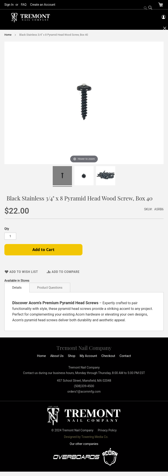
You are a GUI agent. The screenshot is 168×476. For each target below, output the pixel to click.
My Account (88, 356)
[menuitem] (31, 27)
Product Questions (49, 287)
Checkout (108, 356)
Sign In (9, 4)
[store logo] (30, 17)
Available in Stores (16, 280)
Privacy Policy (107, 430)
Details (17, 287)
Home (7, 34)
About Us (56, 356)
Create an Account (42, 4)
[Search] (148, 8)
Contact (125, 356)
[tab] (17, 287)
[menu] (84, 27)
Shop (71, 356)
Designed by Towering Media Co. (86, 437)
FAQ (23, 4)
